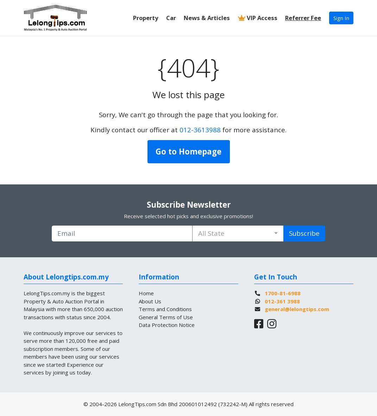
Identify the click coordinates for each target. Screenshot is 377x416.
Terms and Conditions (165, 309)
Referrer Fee (303, 18)
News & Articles (207, 18)
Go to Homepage (188, 151)
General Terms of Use (166, 317)
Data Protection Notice (167, 324)
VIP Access (257, 18)
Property (145, 18)
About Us (150, 301)
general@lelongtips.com (297, 309)
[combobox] (238, 233)
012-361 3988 (282, 301)
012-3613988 (200, 129)
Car (171, 18)
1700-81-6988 (283, 293)
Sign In (341, 17)
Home (146, 293)
